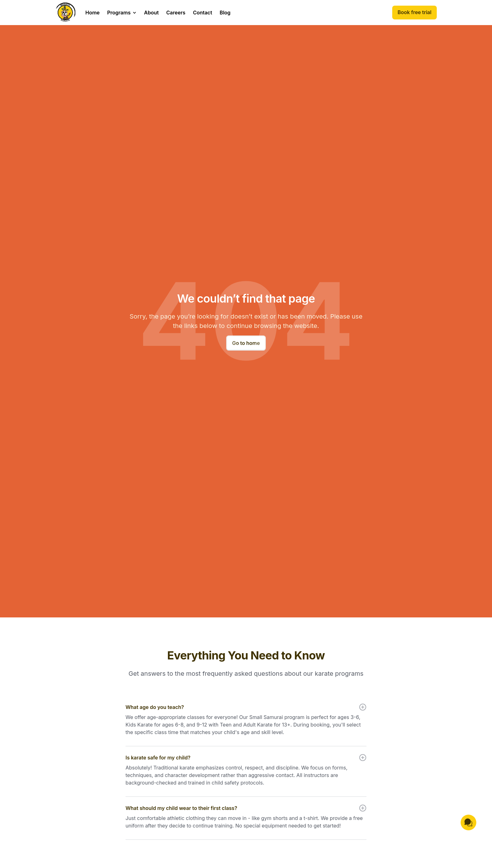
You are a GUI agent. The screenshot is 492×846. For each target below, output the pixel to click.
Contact (202, 12)
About (151, 12)
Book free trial (414, 12)
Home (92, 12)
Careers (175, 12)
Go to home (246, 343)
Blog (225, 12)
